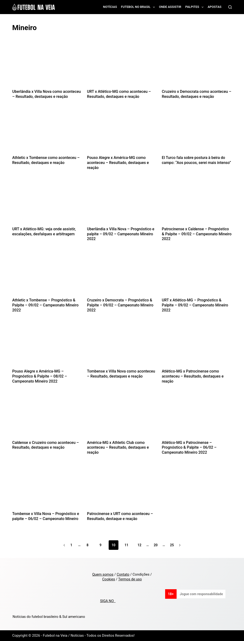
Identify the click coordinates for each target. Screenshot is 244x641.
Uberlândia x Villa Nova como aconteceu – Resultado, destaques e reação (46, 94)
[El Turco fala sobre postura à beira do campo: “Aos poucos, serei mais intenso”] (197, 132)
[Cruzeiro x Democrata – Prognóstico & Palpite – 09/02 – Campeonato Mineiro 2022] (122, 274)
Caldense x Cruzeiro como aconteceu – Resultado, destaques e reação (45, 445)
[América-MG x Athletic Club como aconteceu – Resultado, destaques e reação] (122, 417)
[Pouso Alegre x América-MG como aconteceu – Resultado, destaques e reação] (122, 132)
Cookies (108, 579)
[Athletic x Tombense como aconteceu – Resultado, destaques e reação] (47, 132)
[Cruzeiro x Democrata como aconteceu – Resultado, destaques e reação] (197, 65)
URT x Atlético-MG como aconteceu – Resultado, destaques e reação (119, 94)
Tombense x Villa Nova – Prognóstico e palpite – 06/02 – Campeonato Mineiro (45, 516)
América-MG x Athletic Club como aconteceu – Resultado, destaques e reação (118, 447)
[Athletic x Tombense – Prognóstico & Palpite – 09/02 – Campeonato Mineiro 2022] (47, 274)
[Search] (230, 7)
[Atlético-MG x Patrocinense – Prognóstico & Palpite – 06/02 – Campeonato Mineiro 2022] (197, 417)
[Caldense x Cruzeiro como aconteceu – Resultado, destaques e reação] (47, 417)
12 (139, 545)
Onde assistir (170, 7)
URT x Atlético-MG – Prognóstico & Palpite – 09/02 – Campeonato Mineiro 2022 (195, 305)
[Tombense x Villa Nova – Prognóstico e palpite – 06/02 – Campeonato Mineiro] (47, 488)
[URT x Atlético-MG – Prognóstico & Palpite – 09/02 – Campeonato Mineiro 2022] (197, 274)
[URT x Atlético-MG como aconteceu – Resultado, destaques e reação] (122, 65)
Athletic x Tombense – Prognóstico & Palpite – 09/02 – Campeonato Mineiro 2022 (45, 305)
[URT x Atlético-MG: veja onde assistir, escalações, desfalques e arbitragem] (47, 203)
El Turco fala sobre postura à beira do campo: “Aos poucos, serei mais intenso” (196, 160)
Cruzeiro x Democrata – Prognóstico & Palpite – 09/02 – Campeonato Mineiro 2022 (120, 305)
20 (156, 545)
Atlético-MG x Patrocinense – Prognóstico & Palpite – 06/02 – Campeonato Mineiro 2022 (189, 447)
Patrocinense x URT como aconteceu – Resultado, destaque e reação (120, 516)
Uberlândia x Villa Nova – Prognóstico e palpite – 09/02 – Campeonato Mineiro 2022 (120, 234)
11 (126, 545)
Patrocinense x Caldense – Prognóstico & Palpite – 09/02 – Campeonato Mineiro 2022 (197, 234)
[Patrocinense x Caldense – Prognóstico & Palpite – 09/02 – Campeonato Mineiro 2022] (197, 203)
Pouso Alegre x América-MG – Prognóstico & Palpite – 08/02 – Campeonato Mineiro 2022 (39, 376)
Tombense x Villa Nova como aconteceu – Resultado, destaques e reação (121, 373)
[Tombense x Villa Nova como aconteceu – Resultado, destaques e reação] (122, 345)
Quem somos (102, 574)
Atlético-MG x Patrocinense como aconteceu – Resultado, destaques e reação (193, 376)
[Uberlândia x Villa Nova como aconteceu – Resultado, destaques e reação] (47, 65)
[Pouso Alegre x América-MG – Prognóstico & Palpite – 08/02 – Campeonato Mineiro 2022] (47, 345)
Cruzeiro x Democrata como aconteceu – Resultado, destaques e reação (196, 94)
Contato (123, 574)
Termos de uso (130, 579)
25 (172, 545)
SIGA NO (108, 601)
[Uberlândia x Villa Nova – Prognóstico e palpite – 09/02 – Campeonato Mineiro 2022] (122, 203)
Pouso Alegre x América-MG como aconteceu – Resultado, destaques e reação (118, 162)
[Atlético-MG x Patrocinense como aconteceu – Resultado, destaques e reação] (197, 345)
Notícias (110, 7)
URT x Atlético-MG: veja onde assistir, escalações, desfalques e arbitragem (44, 231)
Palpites (195, 7)
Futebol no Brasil (139, 7)
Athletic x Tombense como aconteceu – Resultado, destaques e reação (46, 160)
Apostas (214, 7)
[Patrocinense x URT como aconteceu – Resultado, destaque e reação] (122, 488)
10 (113, 545)
